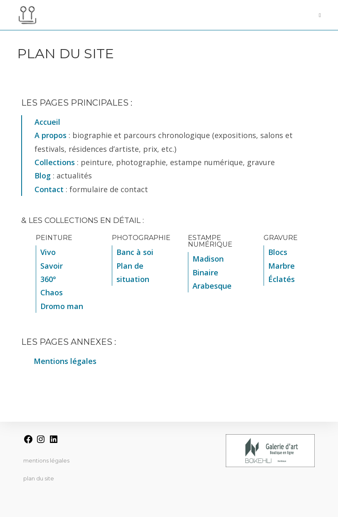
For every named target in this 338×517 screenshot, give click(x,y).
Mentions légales (46, 460)
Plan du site (38, 478)
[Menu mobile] (317, 15)
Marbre (281, 266)
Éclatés (281, 279)
